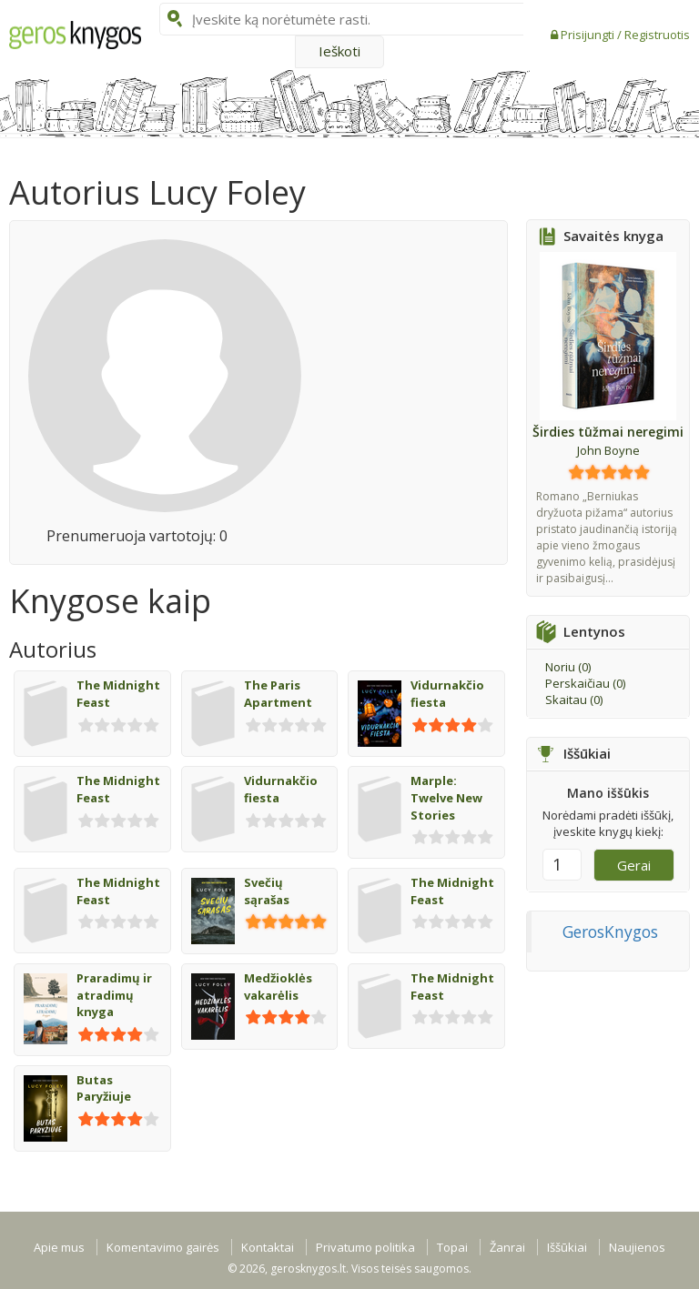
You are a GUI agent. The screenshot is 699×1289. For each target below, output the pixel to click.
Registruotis (657, 34)
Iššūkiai (567, 1247)
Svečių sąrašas (266, 891)
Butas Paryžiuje (103, 1088)
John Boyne (608, 450)
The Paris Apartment (278, 693)
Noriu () (568, 667)
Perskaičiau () (585, 683)
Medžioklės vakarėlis (278, 986)
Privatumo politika (365, 1247)
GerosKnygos (610, 931)
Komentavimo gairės (162, 1247)
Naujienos (637, 1247)
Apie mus (59, 1247)
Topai (452, 1247)
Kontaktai (267, 1247)
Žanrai (507, 1247)
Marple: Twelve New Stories (446, 797)
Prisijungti (589, 34)
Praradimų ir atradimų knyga (114, 995)
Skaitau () (574, 699)
